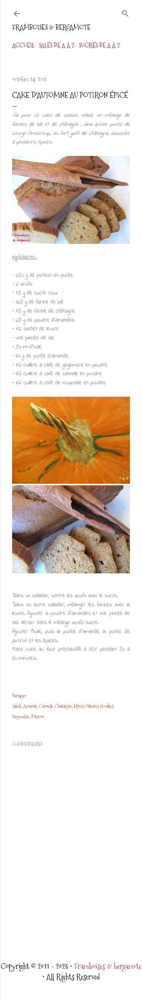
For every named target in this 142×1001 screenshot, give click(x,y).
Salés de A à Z (57, 45)
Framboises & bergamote (51, 27)
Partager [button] (19, 696)
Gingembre (21, 717)
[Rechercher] (125, 12)
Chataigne (63, 706)
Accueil (23, 45)
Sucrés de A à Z (99, 45)
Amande (30, 706)
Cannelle (46, 706)
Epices (79, 706)
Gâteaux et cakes (99, 706)
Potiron (37, 717)
